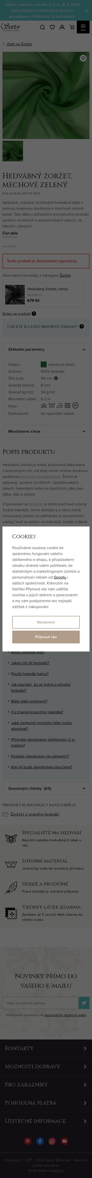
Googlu (60, 577)
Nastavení (46, 622)
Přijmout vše (46, 637)
